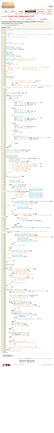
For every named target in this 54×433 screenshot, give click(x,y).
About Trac (42, 9)
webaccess (23, 16)
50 (4, 114)
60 (4, 131)
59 (4, 129)
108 (4, 211)
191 (4, 357)
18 (4, 58)
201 (4, 374)
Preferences (49, 9)
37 (4, 89)
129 (4, 248)
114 (4, 221)
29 (4, 76)
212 (4, 393)
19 (4, 60)
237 (32, 16)
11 (4, 47)
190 (4, 356)
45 (4, 106)
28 (4, 75)
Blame (43, 13)
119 (4, 231)
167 (4, 318)
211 (4, 391)
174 (4, 329)
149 (4, 288)
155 (4, 298)
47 (4, 109)
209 (4, 388)
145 (4, 281)
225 (4, 415)
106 (4, 207)
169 (4, 321)
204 (4, 380)
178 (4, 336)
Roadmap (21, 11)
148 (4, 286)
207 (4, 385)
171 (4, 324)
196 (4, 366)
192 (4, 359)
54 (4, 120)
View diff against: (46, 19)
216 (4, 400)
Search (49, 11)
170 (4, 323)
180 (4, 340)
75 (4, 156)
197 (4, 368)
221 (4, 408)
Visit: (10, 19)
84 (4, 171)
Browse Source (30, 11)
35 (4, 86)
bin (16, 16)
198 (4, 369)
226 (4, 417)
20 (4, 62)
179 (4, 338)
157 (4, 301)
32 (4, 81)
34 (4, 84)
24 (4, 68)
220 (4, 407)
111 (4, 216)
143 (4, 278)
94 (4, 188)
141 (4, 274)
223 (4, 412)
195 (4, 364)
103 (4, 203)
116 (4, 226)
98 (4, 194)
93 (4, 186)
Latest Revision (28, 13)
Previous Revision (19, 13)
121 (4, 234)
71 (4, 149)
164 (4, 313)
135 (4, 260)
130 (4, 250)
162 (4, 310)
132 (4, 255)
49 (4, 112)
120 (4, 233)
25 (4, 70)
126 (4, 243)
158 (4, 303)
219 (4, 405)
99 (4, 196)
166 (4, 316)
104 (4, 204)
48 (4, 110)
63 (4, 136)
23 (4, 67)
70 (4, 148)
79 (4, 163)
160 (4, 307)
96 (4, 191)
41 (4, 99)
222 (4, 410)
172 (4, 326)
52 (4, 117)
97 (4, 193)
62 (4, 134)
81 (4, 166)
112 (4, 218)
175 (4, 331)
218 (4, 403)
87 (4, 176)
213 (4, 395)
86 (4, 174)
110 (4, 214)
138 (4, 265)
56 (4, 124)
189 (4, 354)
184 (4, 346)
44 (4, 104)
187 (4, 351)
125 (4, 241)
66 (4, 141)
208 (4, 386)
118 (4, 229)
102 (4, 201)
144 (4, 279)
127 (4, 245)
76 (4, 158)
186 (4, 349)
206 (4, 383)
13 (4, 50)
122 (4, 236)
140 (4, 270)
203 (4, 378)
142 (4, 276)
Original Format (30, 427)
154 (4, 296)
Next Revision (36, 13)
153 (4, 295)
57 (4, 126)
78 (4, 161)
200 (4, 373)
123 (4, 238)
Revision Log (49, 13)
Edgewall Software (19, 430)
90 (4, 181)
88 (4, 178)
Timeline (13, 11)
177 (4, 335)
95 (4, 189)
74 (4, 154)
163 (4, 311)
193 (4, 361)
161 (4, 308)
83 (4, 170)
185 (4, 348)
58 (4, 127)
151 (4, 291)
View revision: (29, 19)
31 (4, 80)
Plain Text (22, 427)
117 (4, 228)
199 (4, 371)
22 (4, 65)
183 (4, 344)
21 (4, 63)
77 (4, 159)
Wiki (6, 11)
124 (4, 239)
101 (4, 199)
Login (31, 9)
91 (4, 182)
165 (4, 314)
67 (4, 143)
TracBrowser (27, 423)
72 (4, 151)
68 (4, 144)
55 (4, 122)
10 (4, 46)
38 (4, 91)
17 (4, 57)
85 (4, 173)
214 (4, 396)
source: (4, 16)
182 (4, 343)
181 (4, 341)
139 (4, 266)
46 (4, 107)
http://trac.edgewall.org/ (48, 430)
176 (4, 333)
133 (23, 21)
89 (4, 179)
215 (4, 398)
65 (4, 139)
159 (4, 305)
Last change (5, 21)
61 (4, 132)
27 (4, 73)
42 (4, 101)
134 (4, 258)
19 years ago (40, 21)
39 (4, 93)
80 (4, 165)
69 (4, 146)
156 (4, 300)
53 (4, 119)
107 (4, 209)
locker (11, 16)
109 (4, 213)
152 (4, 293)
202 (4, 376)
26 (4, 71)
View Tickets (41, 11)
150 (4, 290)
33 (4, 83)
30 (4, 78)
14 (4, 52)
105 (4, 206)
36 (4, 88)
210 (4, 390)
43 (4, 103)
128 (4, 246)
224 (4, 413)
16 (4, 55)
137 (4, 263)
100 (4, 198)
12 (4, 49)
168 (4, 319)
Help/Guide (36, 9)
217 (4, 402)
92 (4, 184)
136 (4, 261)
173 (4, 328)
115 (4, 224)
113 (4, 219)
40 (4, 95)
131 (4, 251)
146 (4, 283)
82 (4, 168)
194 (4, 363)
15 (4, 54)
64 (4, 137)
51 (4, 115)
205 (4, 381)
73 (4, 153)
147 (4, 284)
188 (4, 353)
